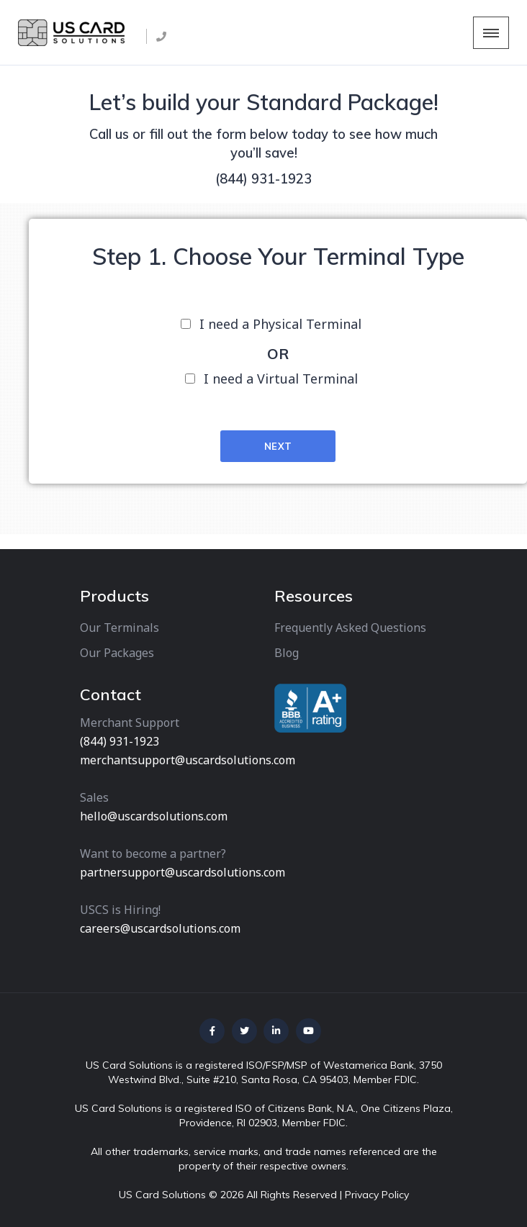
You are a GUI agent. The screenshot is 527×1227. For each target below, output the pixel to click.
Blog (286, 653)
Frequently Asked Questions (350, 627)
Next (278, 446)
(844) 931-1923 (263, 179)
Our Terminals (119, 627)
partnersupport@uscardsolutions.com (182, 872)
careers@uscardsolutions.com (160, 928)
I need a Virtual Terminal (281, 378)
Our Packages (117, 653)
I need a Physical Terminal (280, 323)
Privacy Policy (377, 1194)
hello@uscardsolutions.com (154, 816)
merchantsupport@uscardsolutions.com (187, 760)
